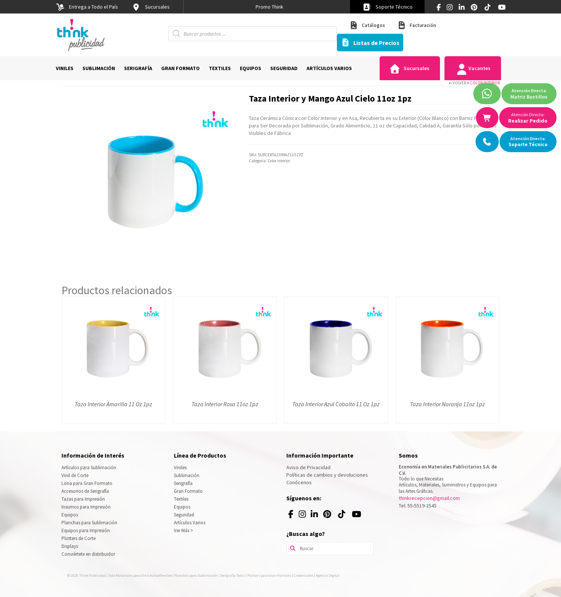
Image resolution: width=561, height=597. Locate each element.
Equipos (69, 515)
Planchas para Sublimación (89, 522)
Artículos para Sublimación (88, 467)
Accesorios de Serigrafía (85, 491)
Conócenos (299, 482)
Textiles (181, 499)
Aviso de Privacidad (308, 467)
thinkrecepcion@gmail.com (429, 498)
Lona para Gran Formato (86, 483)
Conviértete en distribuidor (88, 554)
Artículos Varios (189, 522)
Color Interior (485, 82)
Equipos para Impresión (85, 530)
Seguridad (184, 515)
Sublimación (186, 475)
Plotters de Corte (78, 538)
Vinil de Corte (74, 475)
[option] (269, 6)
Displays (69, 546)
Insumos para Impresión (86, 507)
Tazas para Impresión (83, 499)
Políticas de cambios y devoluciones (327, 474)
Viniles (180, 467)
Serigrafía (183, 483)
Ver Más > (183, 530)
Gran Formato (188, 491)
